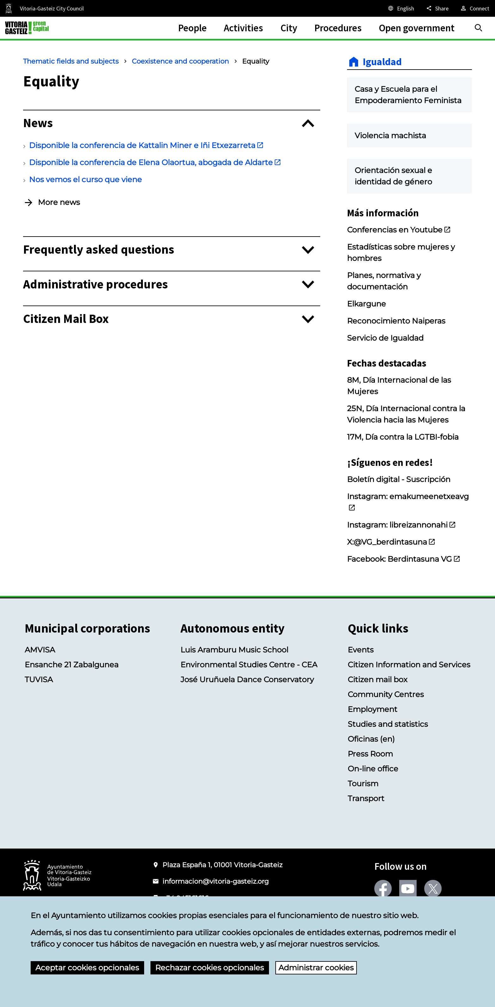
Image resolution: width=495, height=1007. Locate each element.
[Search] (478, 28)
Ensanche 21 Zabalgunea (72, 664)
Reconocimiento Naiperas (396, 320)
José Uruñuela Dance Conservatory (247, 679)
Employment (372, 709)
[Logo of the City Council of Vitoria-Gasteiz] (57, 876)
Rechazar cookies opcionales (209, 967)
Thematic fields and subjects (71, 61)
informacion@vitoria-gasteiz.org (215, 881)
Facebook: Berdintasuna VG (404, 559)
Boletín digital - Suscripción (398, 479)
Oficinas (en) (371, 739)
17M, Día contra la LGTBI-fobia (403, 437)
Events (361, 649)
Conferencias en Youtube (399, 229)
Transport (366, 798)
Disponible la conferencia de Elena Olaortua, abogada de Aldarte (155, 162)
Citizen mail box (377, 679)
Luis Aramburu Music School (234, 649)
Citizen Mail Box (66, 319)
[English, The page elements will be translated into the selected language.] (400, 8)
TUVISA (39, 679)
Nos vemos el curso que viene (85, 179)
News (38, 123)
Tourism (363, 783)
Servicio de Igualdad (385, 338)
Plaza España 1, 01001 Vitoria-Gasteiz (222, 865)
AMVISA (40, 649)
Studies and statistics (388, 724)
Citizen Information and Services (409, 664)
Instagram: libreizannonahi (401, 524)
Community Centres (386, 694)
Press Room (370, 753)
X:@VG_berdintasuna (391, 542)
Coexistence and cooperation (180, 61)
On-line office (373, 768)
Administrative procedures (95, 284)
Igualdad (382, 62)
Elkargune (366, 303)
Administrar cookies (316, 967)
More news (59, 202)
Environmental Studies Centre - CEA (248, 664)
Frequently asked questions (98, 249)
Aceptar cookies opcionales (87, 967)
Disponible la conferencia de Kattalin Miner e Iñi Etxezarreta (146, 145)
